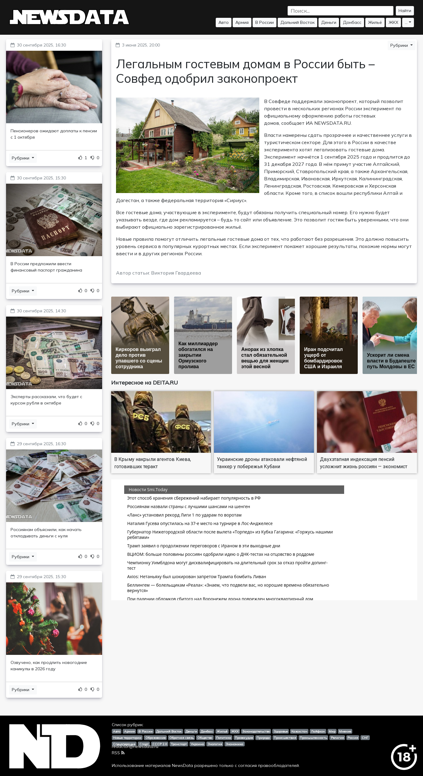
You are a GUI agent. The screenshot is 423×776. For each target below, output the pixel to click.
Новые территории (127, 738)
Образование (155, 738)
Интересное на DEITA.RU (144, 382)
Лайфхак (318, 731)
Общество (204, 738)
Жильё (375, 22)
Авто (223, 22)
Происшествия (285, 738)
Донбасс (352, 22)
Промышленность (313, 738)
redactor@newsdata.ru (135, 746)
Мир (332, 731)
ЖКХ (393, 22)
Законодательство (256, 731)
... (406, 22)
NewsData (182, 765)
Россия (352, 738)
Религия (337, 738)
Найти (405, 10)
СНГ (365, 738)
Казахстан (299, 731)
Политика (223, 738)
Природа (263, 738)
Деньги (328, 22)
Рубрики (21, 158)
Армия (242, 22)
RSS (118, 752)
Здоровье (281, 731)
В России (264, 22)
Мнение (345, 731)
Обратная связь (181, 738)
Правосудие (244, 738)
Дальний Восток (297, 22)
